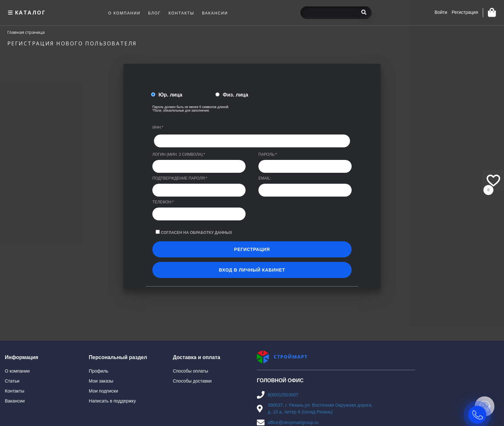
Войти (441, 12)
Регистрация (465, 12)
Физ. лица (235, 94)
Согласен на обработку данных (196, 232)
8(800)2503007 (283, 394)
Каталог (26, 12)
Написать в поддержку (112, 400)
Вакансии (15, 400)
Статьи (12, 381)
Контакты (14, 391)
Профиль (98, 371)
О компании (17, 371)
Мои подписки (103, 391)
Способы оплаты (190, 371)
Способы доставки (192, 381)
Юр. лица (170, 94)
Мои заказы (101, 381)
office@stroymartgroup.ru (293, 422)
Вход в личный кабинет (252, 270)
